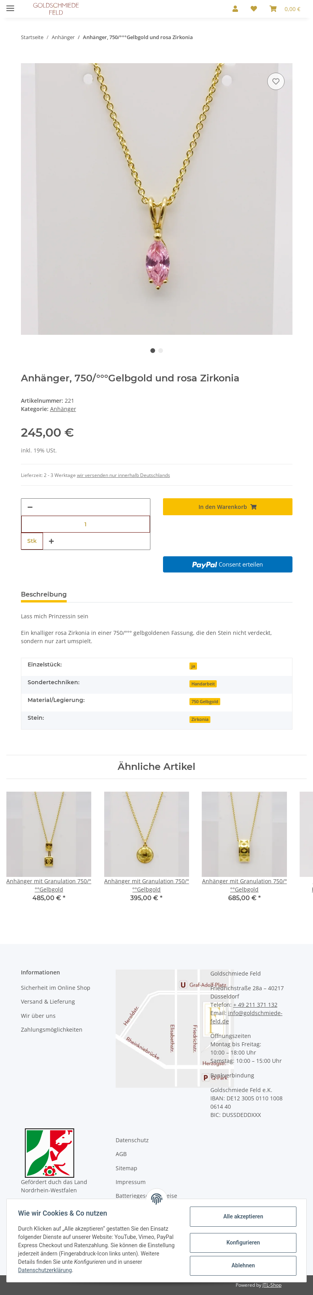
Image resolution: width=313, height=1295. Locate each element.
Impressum (131, 1182)
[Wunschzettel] (253, 9)
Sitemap (126, 1168)
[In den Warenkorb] (27, 58)
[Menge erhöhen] (51, 541)
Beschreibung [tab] (44, 594)
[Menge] (85, 524)
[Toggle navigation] (10, 5)
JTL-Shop (271, 1285)
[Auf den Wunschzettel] (276, 81)
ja (193, 666)
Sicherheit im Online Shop (55, 987)
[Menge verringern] (30, 507)
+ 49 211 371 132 (255, 1004)
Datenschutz (132, 1140)
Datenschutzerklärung (46, 1270)
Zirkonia (199, 719)
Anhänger (63, 409)
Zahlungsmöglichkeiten (51, 1029)
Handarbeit (203, 684)
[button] (235, 9)
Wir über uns (38, 1015)
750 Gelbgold (204, 701)
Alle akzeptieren (242, 1216)
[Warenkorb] (285, 9)
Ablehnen (241, 1265)
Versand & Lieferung (48, 1001)
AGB (121, 1154)
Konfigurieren (242, 1242)
